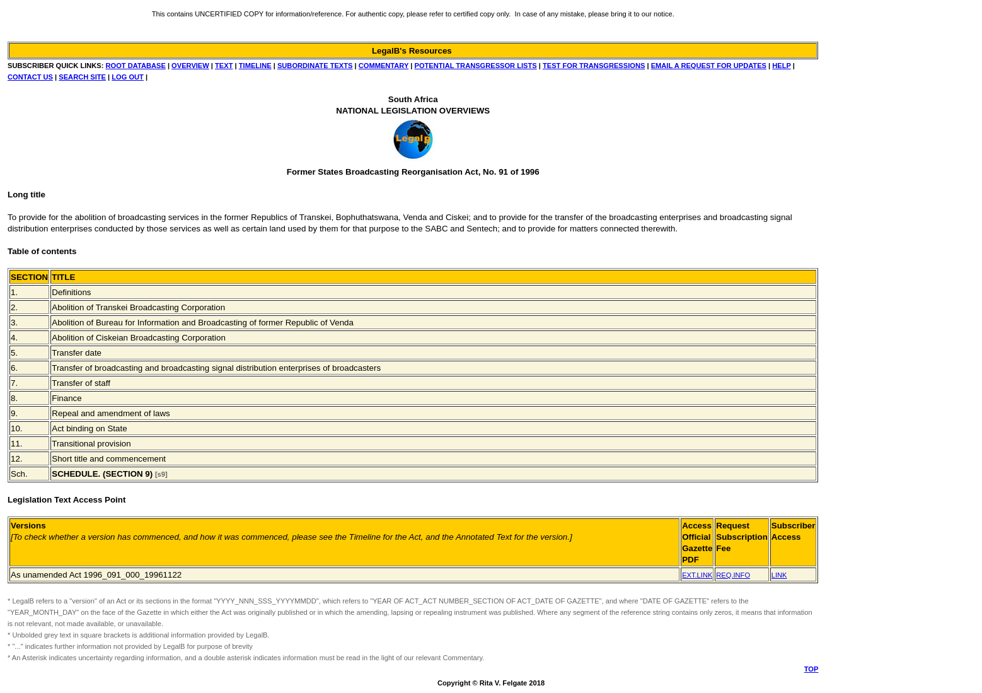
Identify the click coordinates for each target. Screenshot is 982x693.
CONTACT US (30, 77)
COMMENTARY (383, 65)
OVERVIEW (190, 65)
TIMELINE (255, 65)
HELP (781, 65)
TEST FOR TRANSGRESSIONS (594, 65)
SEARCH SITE (82, 77)
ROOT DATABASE (136, 65)
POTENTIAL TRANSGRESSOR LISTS (475, 65)
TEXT (224, 65)
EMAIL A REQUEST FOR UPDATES (708, 65)
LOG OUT (128, 77)
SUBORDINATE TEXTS (315, 65)
